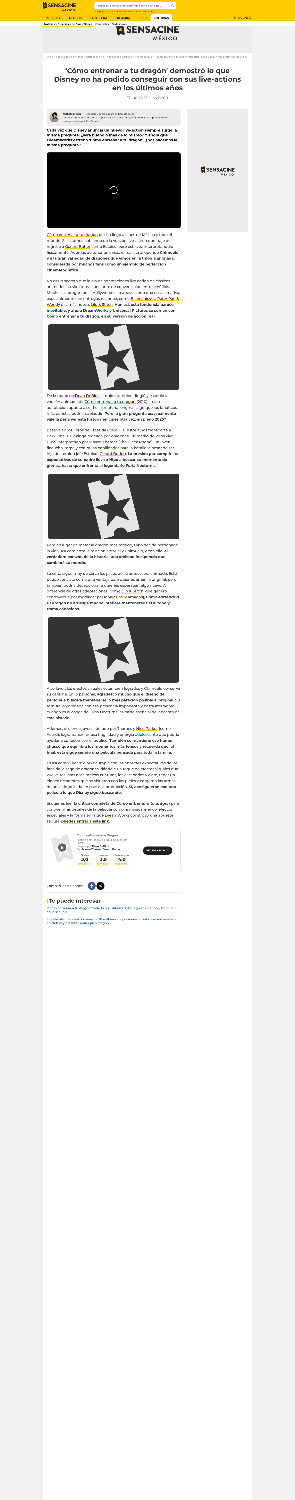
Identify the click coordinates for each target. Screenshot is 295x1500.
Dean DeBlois (87, 412)
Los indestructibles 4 (139, 11)
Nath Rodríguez (72, 130)
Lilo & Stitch (102, 321)
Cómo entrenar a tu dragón (72, 251)
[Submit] (172, 5)
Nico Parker (147, 745)
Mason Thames (103, 458)
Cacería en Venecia (117, 11)
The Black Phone (135, 458)
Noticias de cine (95, 72)
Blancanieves (143, 315)
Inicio (50, 72)
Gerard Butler (77, 263)
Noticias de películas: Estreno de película (129, 72)
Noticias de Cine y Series (69, 72)
